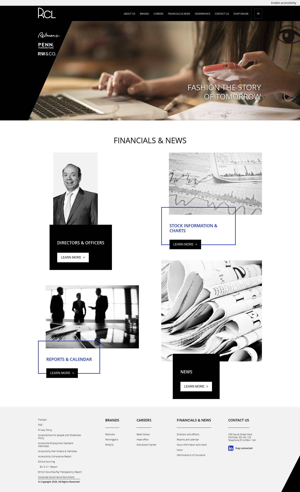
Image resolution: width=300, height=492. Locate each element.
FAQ (40, 424)
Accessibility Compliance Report (54, 456)
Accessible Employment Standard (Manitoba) (55, 445)
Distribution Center (147, 444)
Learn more (71, 257)
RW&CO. (109, 444)
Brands (144, 13)
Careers (158, 13)
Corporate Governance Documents (56, 477)
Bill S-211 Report (48, 466)
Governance (202, 13)
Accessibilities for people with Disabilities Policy (59, 437)
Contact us (222, 13)
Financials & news (179, 13)
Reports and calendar (188, 439)
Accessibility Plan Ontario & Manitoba (57, 451)
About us (129, 13)
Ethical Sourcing (46, 461)
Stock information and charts (192, 444)
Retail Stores (143, 434)
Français (42, 419)
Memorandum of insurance (191, 455)
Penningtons (111, 439)
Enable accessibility (283, 3)
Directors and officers (188, 434)
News (180, 450)
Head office (142, 439)
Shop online (241, 13)
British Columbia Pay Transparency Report (60, 472)
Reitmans (110, 434)
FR (258, 13)
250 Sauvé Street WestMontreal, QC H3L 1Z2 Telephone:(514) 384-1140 (242, 437)
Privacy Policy (45, 430)
